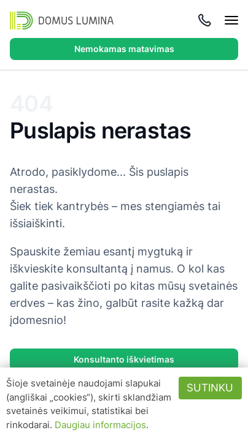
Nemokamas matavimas (124, 48)
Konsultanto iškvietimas (124, 359)
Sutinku (210, 388)
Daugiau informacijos (100, 425)
